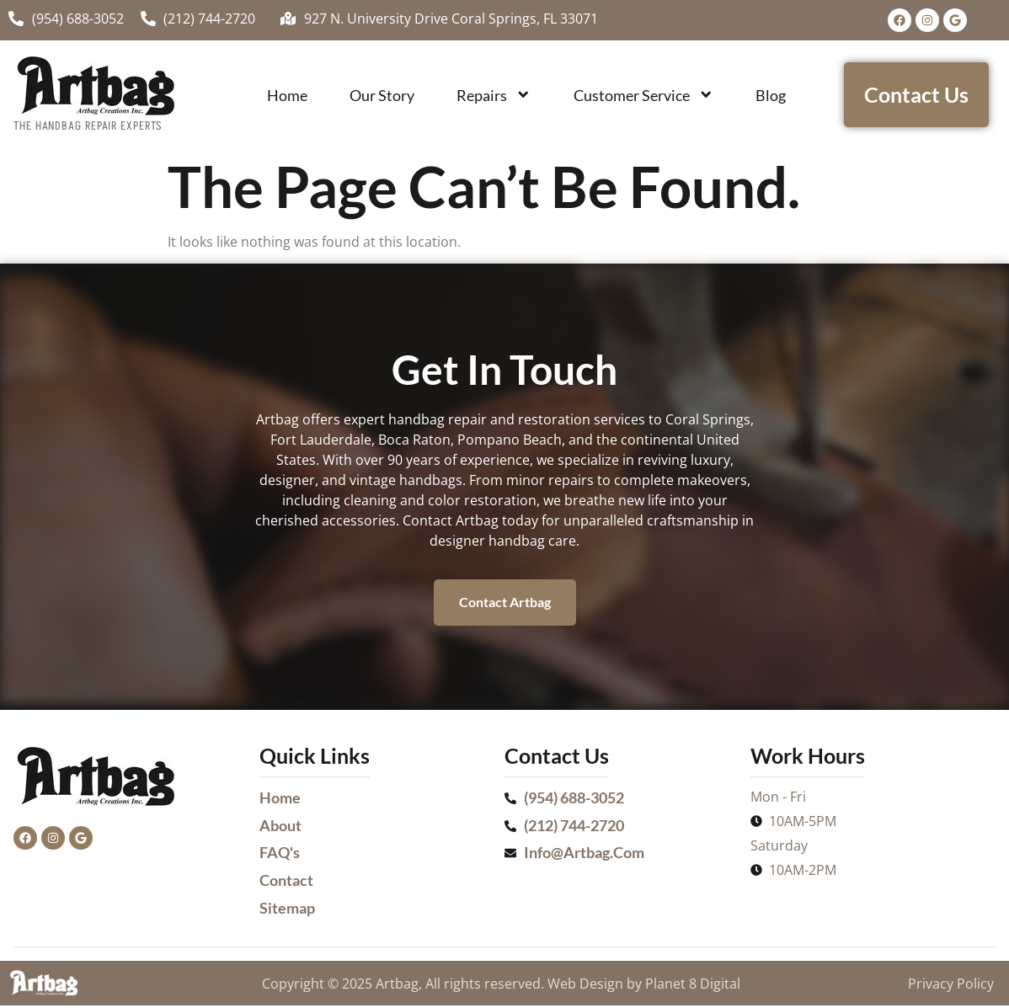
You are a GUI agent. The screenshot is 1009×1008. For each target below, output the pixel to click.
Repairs (493, 94)
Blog (770, 95)
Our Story (382, 95)
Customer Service (643, 94)
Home (287, 95)
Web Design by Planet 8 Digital (643, 986)
